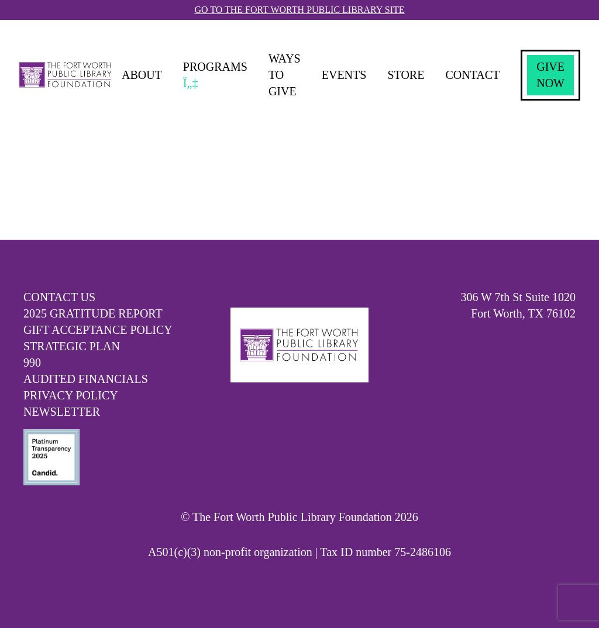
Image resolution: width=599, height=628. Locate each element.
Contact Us (59, 297)
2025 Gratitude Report (93, 313)
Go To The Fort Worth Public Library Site (299, 10)
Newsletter (61, 411)
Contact (472, 74)
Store (405, 74)
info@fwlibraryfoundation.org (504, 346)
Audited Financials (85, 378)
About (142, 74)
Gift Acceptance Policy (98, 329)
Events (344, 74)
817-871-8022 (543, 329)
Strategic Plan (71, 346)
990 (32, 362)
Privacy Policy (70, 395)
